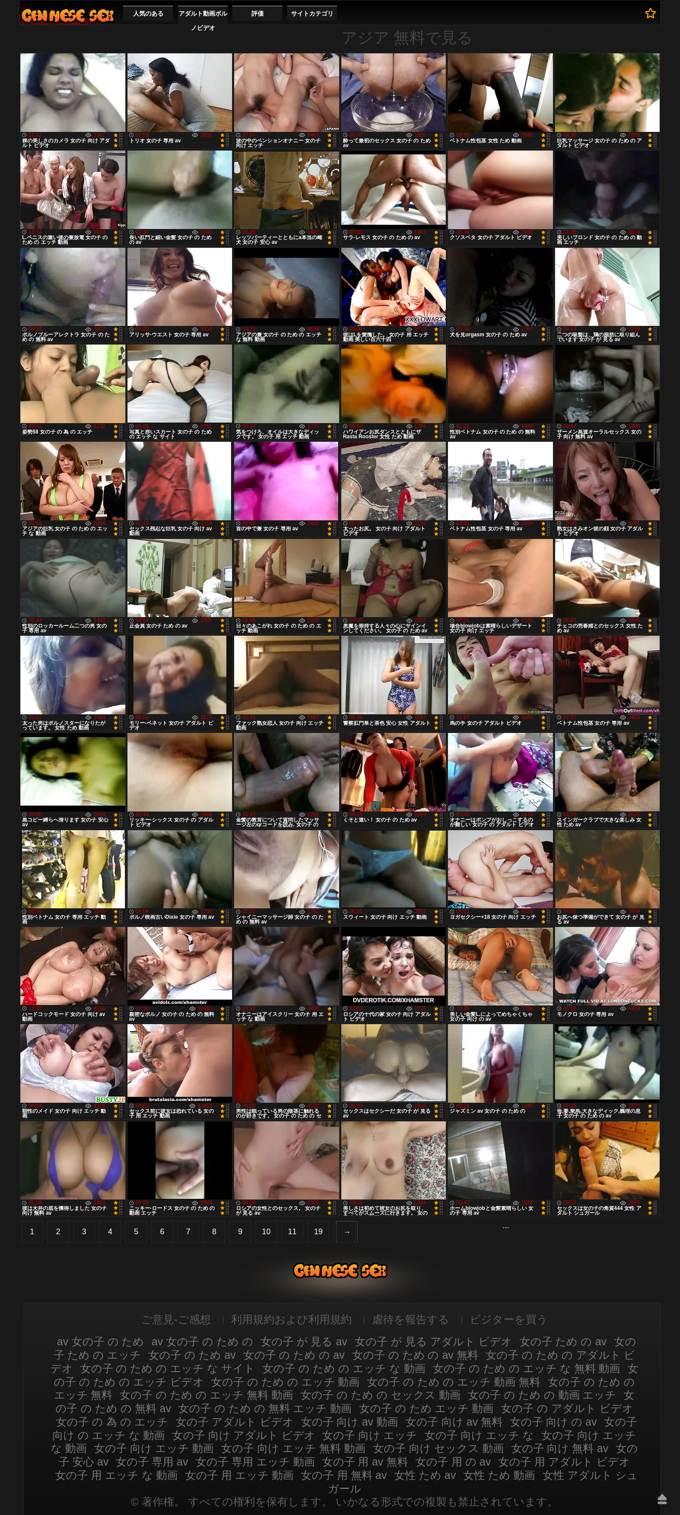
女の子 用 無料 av (344, 1475)
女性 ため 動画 (499, 1475)
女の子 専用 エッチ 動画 (255, 1462)
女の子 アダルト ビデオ (235, 1422)
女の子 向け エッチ (369, 1435)
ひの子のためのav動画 (67, 15)
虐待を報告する (410, 1319)
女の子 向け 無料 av (559, 1448)
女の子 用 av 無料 (365, 1462)
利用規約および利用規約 (291, 1319)
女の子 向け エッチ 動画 (154, 1448)
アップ (662, 1499)
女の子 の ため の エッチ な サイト (167, 1368)
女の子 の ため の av (294, 1355)
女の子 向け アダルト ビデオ (243, 1435)
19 (318, 1231)
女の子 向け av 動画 (349, 1422)
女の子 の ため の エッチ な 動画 (343, 1368)
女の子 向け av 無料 (454, 1422)
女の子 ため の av (563, 1341)
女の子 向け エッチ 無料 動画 (293, 1448)
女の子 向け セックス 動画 (438, 1448)
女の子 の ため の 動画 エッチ (542, 1395)
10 (266, 1231)
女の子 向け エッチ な (479, 1435)
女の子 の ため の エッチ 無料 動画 (206, 1395)
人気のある (148, 13)
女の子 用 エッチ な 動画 (116, 1475)
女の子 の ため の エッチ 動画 (285, 1382)
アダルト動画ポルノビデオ (203, 20)
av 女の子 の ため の (202, 1341)
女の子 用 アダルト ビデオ (564, 1462)
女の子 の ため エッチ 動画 (426, 1408)
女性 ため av (425, 1475)
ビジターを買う (509, 1319)
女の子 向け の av (553, 1422)
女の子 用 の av (453, 1462)
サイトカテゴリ (312, 13)
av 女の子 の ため (100, 1341)
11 (292, 1231)
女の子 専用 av (152, 1462)
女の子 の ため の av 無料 (415, 1355)
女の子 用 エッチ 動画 (239, 1475)
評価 (258, 13)
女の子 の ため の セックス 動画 (381, 1395)
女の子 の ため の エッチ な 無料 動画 (527, 1368)
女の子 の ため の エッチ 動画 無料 (453, 1382)
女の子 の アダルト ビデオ (567, 1408)
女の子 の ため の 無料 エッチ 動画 (265, 1408)
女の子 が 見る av (304, 1341)
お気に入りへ (650, 13)
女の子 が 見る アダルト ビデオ (433, 1341)
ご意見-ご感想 (175, 1319)
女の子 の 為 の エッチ (112, 1422)
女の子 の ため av (191, 1355)
